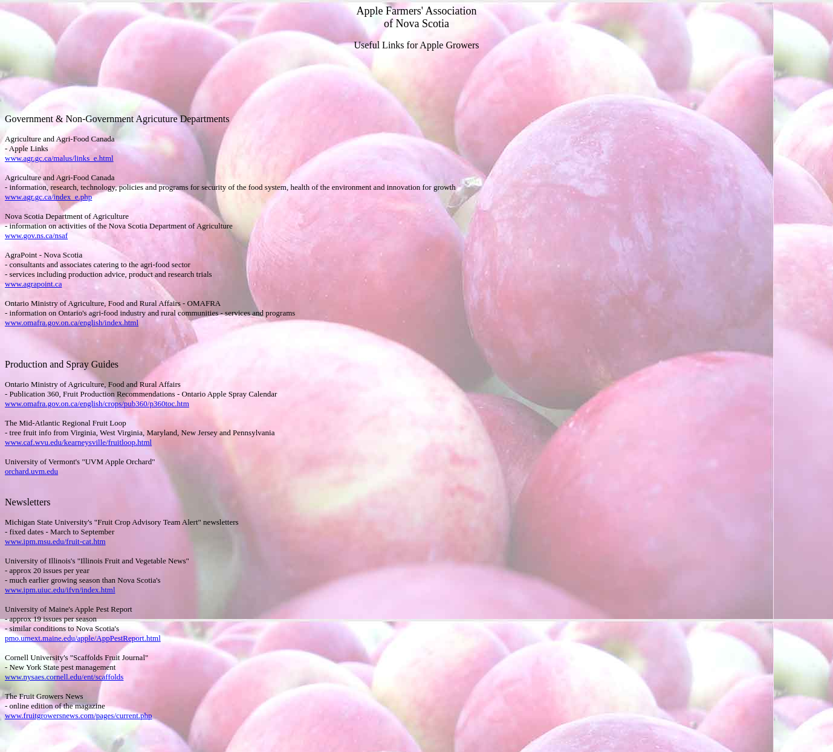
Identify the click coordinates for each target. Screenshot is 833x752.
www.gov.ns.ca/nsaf (36, 235)
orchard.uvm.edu (31, 471)
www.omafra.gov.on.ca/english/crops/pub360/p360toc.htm (97, 403)
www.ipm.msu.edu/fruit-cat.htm (55, 541)
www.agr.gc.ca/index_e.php (48, 196)
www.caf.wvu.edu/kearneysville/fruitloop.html (78, 442)
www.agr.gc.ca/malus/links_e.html (59, 158)
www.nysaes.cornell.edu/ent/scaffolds (64, 676)
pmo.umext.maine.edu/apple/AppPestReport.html (83, 638)
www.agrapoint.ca (33, 283)
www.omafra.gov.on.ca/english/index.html (71, 322)
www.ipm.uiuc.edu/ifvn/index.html (60, 589)
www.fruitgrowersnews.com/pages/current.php (78, 715)
